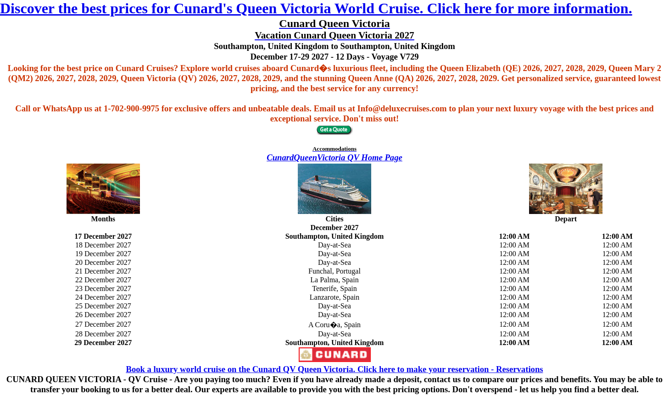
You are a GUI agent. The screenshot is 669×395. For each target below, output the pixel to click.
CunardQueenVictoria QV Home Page (334, 157)
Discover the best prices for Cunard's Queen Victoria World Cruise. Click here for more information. (316, 8)
